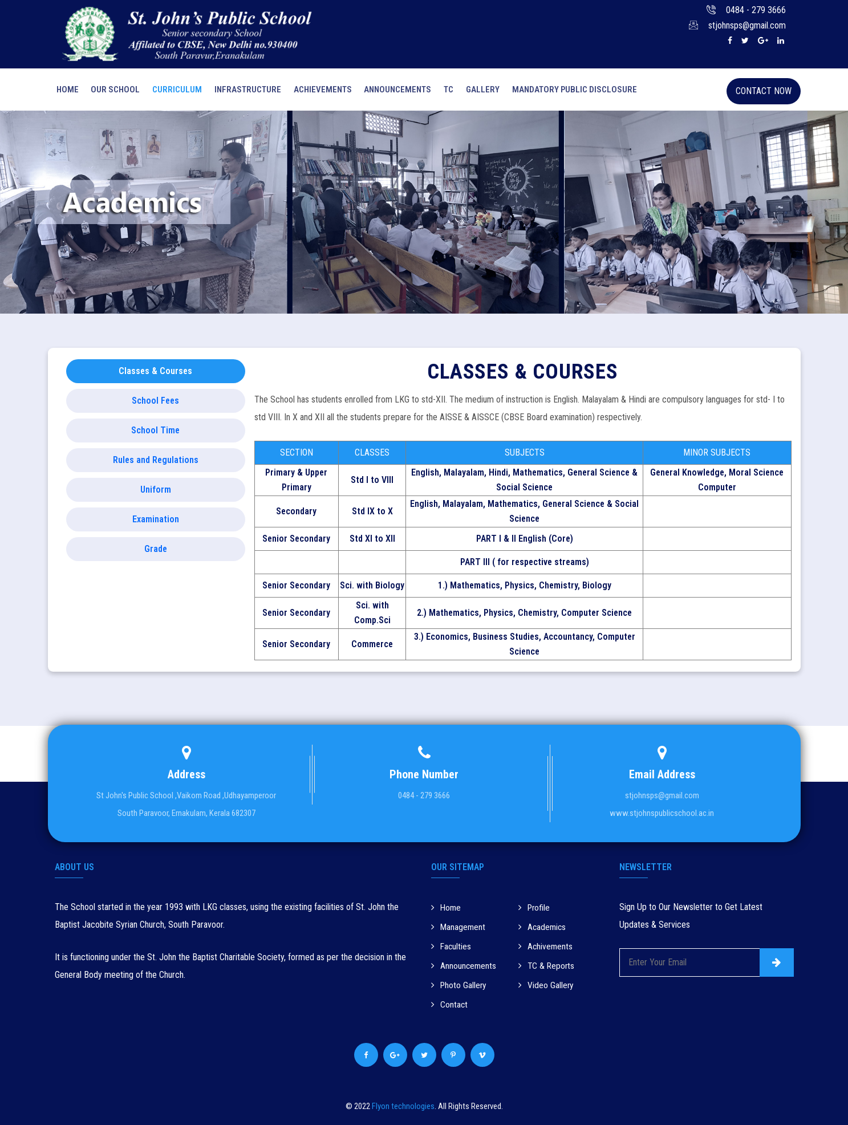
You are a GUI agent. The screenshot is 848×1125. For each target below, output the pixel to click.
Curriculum (173, 91)
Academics (542, 929)
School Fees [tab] (155, 404)
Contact (449, 1004)
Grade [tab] (155, 552)
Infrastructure (243, 91)
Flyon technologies (403, 1105)
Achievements (317, 91)
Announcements (391, 91)
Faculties (451, 948)
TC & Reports (547, 966)
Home (66, 91)
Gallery (474, 91)
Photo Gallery (459, 985)
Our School (112, 91)
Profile (534, 910)
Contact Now (764, 91)
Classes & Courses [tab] (155, 374)
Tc (441, 91)
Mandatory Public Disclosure (564, 91)
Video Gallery (546, 985)
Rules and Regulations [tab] (155, 463)
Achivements (546, 948)
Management (458, 929)
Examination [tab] (155, 522)
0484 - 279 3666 (756, 10)
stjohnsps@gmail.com (747, 25)
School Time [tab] (155, 433)
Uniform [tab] (155, 493)
